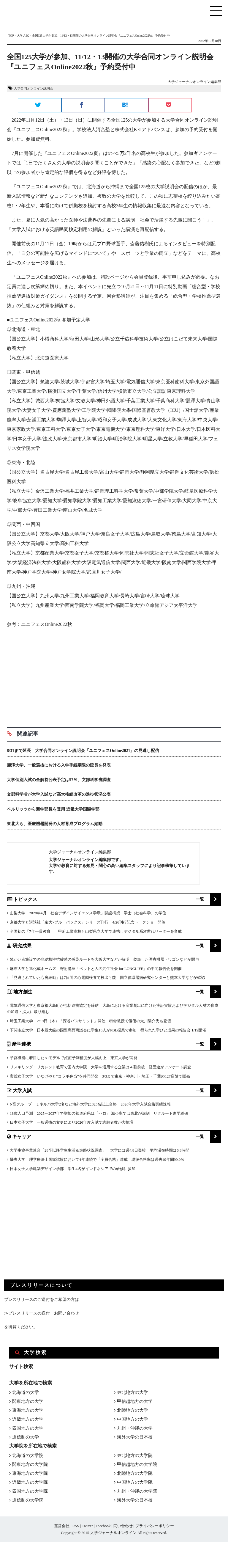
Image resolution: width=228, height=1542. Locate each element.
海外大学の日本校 (135, 1437)
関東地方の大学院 (30, 1464)
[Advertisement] (114, 675)
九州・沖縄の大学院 (137, 1491)
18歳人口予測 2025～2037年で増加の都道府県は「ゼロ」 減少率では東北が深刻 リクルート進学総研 (99, 1113)
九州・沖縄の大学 (135, 1428)
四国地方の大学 (27, 1428)
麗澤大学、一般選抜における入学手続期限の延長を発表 (59, 765)
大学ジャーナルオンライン (113, 1532)
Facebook (103, 1526)
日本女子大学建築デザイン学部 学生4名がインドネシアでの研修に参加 (72, 1168)
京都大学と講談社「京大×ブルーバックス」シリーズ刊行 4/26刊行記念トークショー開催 (87, 922)
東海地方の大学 (27, 1410)
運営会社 (61, 1526)
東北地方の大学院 (135, 1455)
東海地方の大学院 (30, 1473)
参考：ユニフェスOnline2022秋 (39, 624)
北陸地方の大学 (132, 1410)
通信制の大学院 (27, 1500)
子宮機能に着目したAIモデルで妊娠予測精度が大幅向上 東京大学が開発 (73, 1058)
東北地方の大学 (132, 1392)
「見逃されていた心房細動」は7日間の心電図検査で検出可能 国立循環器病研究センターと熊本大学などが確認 (107, 977)
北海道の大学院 (27, 1455)
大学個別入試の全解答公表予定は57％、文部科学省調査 (59, 780)
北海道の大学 (25, 1392)
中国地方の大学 (132, 1419)
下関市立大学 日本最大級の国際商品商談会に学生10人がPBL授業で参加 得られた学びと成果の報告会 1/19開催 (108, 1030)
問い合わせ (123, 1526)
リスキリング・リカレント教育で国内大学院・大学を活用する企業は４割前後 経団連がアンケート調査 (100, 1067)
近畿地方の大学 (27, 1419)
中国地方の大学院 (135, 1482)
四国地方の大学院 (30, 1491)
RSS (75, 1526)
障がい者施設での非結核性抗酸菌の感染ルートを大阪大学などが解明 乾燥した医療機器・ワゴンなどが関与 (104, 959)
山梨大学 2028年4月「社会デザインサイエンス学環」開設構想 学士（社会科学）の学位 (88, 913)
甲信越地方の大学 (135, 1401)
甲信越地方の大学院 (137, 1464)
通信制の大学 (25, 1437)
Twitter (87, 1526)
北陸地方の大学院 (135, 1473)
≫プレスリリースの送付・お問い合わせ (41, 1313)
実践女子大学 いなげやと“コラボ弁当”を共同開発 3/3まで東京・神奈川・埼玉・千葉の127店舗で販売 (100, 1076)
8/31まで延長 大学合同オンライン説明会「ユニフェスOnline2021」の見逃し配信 (83, 750)
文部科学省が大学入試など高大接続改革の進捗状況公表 (59, 794)
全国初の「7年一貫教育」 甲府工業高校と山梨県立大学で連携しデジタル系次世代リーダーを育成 (96, 931)
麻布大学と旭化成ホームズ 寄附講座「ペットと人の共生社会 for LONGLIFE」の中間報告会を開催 (96, 968)
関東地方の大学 (27, 1401)
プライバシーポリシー (154, 1526)
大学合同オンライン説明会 (33, 88)
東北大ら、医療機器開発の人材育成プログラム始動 (54, 824)
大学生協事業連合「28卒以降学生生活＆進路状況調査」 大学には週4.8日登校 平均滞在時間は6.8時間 (99, 1150)
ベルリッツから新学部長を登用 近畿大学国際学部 (53, 809)
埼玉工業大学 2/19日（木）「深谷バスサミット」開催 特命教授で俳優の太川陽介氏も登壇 (90, 1021)
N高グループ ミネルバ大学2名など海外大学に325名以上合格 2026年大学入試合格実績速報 (90, 1104)
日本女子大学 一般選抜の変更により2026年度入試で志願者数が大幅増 (71, 1122)
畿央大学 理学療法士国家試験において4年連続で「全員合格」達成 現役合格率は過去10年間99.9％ (97, 1159)
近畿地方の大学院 (30, 1482)
